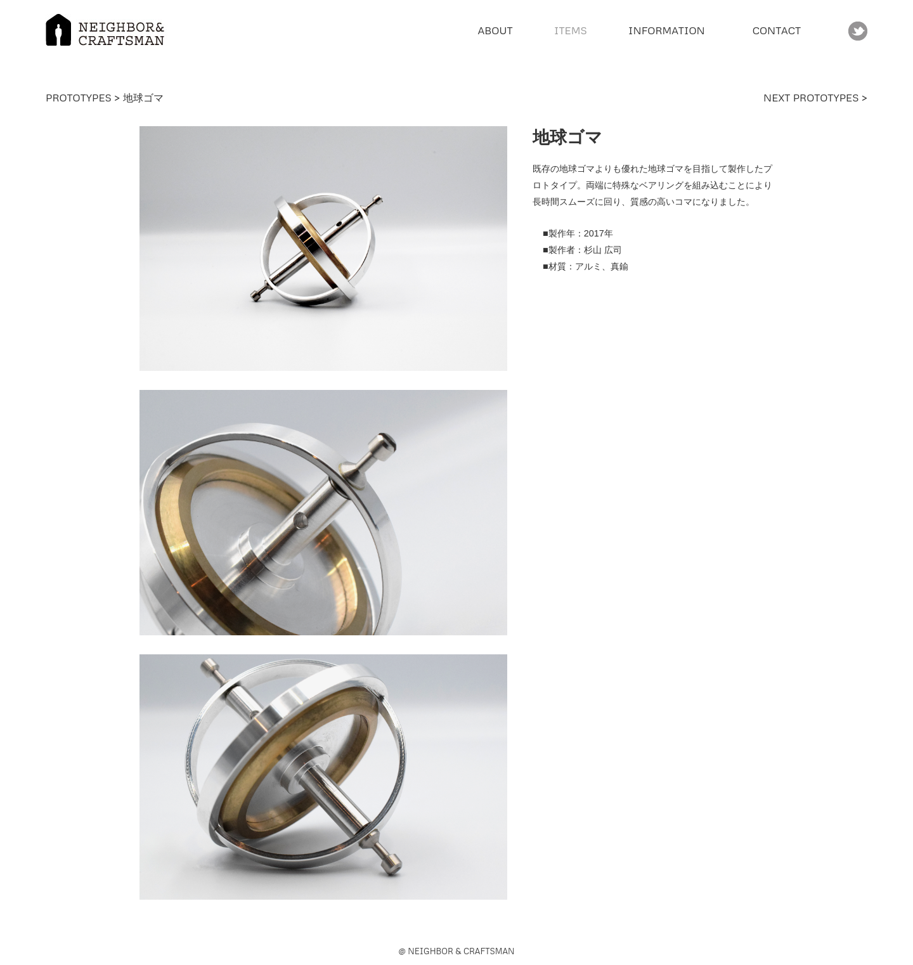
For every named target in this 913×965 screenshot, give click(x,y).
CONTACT (777, 30)
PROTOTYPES (79, 97)
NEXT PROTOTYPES (812, 97)
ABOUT (494, 30)
